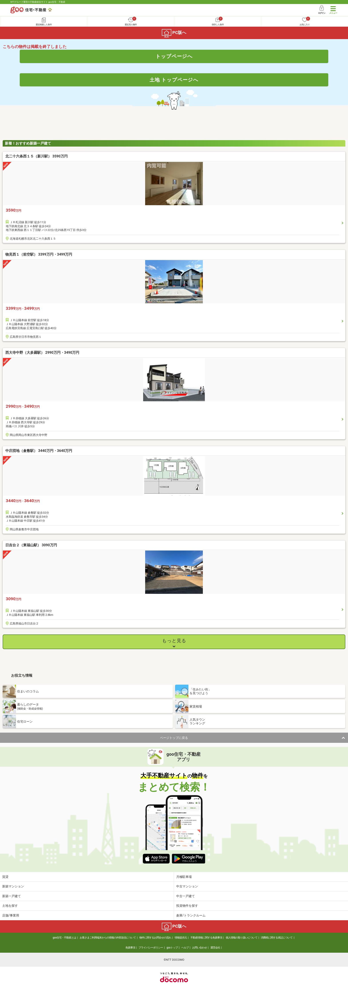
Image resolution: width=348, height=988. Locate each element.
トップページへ (174, 56)
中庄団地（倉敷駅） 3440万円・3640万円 (38, 451)
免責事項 (130, 947)
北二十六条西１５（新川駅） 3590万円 (36, 156)
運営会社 (215, 947)
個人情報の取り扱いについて (241, 937)
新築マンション (13, 886)
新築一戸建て (11, 896)
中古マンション (187, 886)
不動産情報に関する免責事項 (206, 937)
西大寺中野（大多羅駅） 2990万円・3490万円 (42, 352)
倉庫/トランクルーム (191, 915)
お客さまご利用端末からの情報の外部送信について (108, 937)
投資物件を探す (187, 905)
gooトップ (172, 947)
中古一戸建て (185, 896)
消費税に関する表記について (277, 937)
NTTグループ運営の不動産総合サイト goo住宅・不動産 (37, 2)
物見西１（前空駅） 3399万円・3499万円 (38, 254)
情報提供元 (181, 937)
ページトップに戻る (174, 738)
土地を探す (10, 905)
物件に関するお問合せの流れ (155, 937)
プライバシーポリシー (150, 947)
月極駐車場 (184, 877)
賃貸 (5, 877)
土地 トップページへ (174, 80)
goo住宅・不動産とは (64, 937)
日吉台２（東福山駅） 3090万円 (31, 545)
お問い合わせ (199, 947)
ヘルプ (185, 947)
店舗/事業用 (10, 915)
